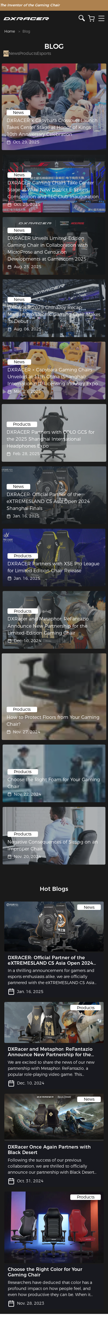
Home (9, 31)
